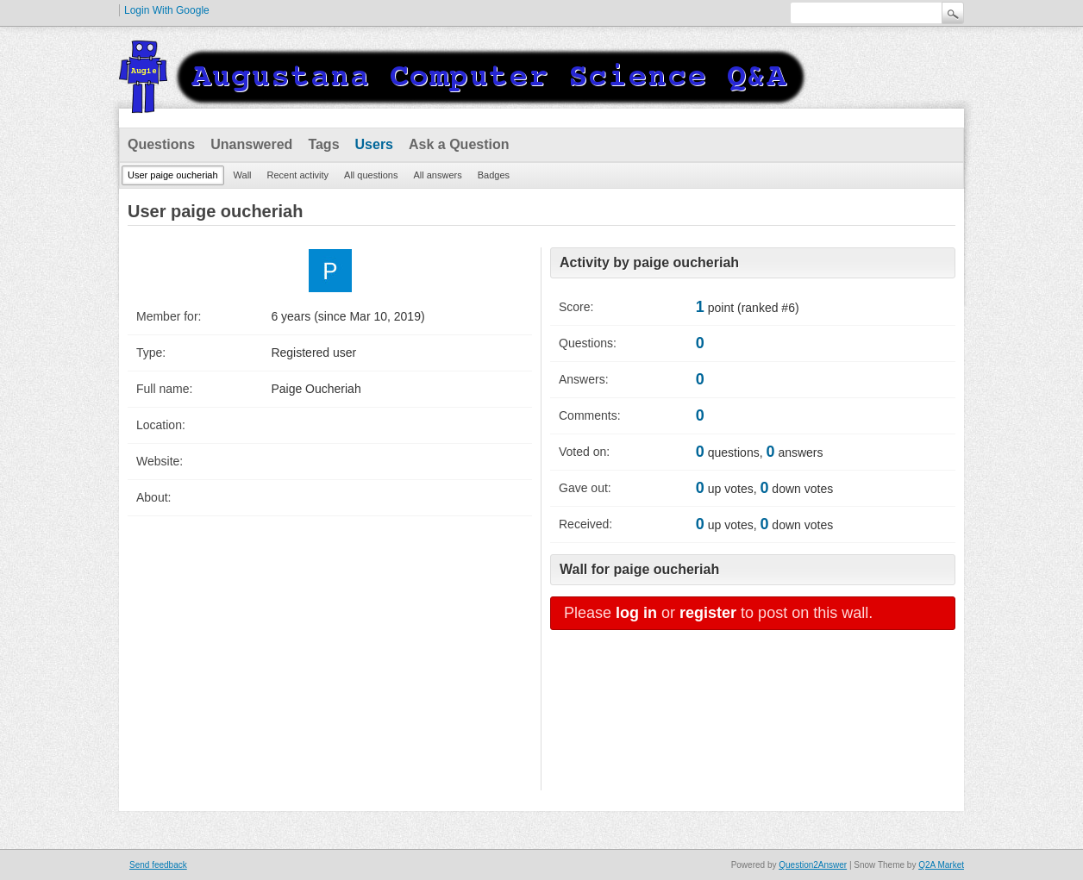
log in (636, 612)
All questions (371, 175)
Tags (323, 144)
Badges (494, 175)
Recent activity (298, 175)
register (707, 612)
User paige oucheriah (173, 175)
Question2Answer (813, 865)
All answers (437, 175)
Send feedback (158, 865)
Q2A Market (941, 865)
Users (374, 144)
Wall (243, 175)
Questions (161, 144)
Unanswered (251, 144)
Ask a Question (459, 144)
